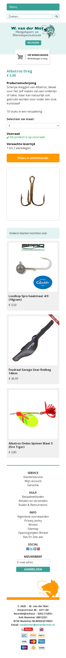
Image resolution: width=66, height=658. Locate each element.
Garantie (33, 485)
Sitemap (33, 529)
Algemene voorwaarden (33, 516)
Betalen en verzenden (33, 501)
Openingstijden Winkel (33, 533)
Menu (13, 7)
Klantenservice (33, 477)
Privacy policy (33, 521)
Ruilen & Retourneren (33, 505)
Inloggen (33, 42)
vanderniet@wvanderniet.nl (37, 624)
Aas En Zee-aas (33, 537)
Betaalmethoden (33, 497)
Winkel (33, 525)
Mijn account (33, 481)
